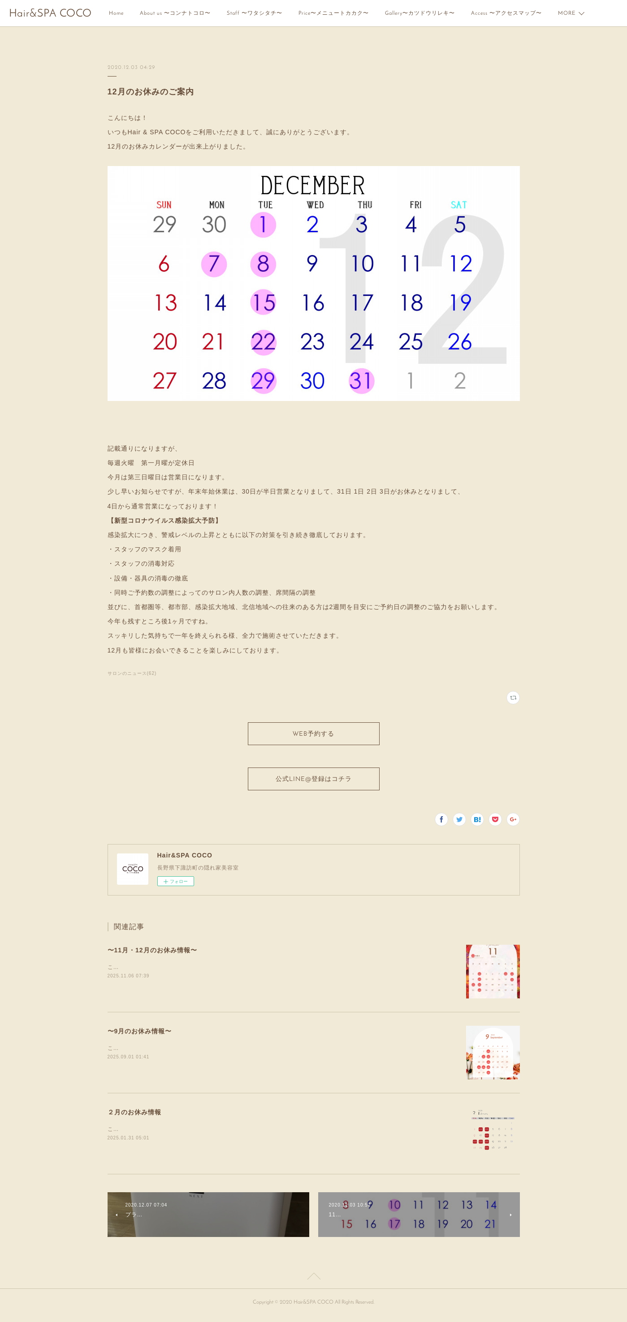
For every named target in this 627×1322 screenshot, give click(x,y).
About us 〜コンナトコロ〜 (175, 13)
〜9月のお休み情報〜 (140, 1036)
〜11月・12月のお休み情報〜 (152, 955)
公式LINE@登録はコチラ (314, 783)
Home (116, 13)
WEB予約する (313, 735)
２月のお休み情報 (134, 1117)
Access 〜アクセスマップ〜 (506, 13)
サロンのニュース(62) (132, 673)
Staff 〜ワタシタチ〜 (254, 13)
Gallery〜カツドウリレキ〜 (420, 13)
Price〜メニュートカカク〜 (333, 13)
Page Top (313, 1283)
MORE (566, 13)
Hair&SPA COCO (50, 14)
